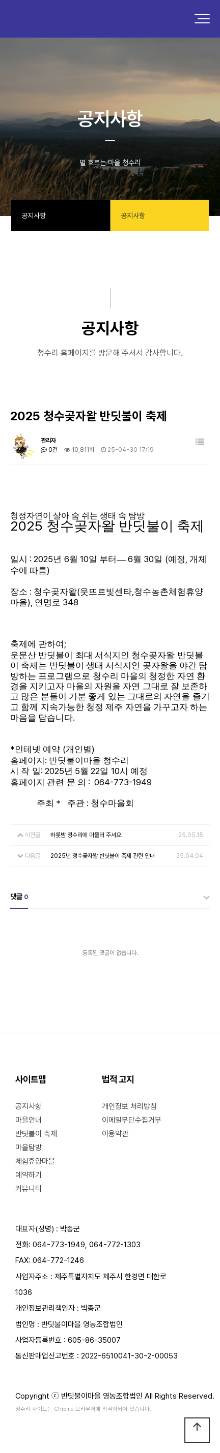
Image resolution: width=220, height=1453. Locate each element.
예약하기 (28, 1175)
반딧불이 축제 (36, 1133)
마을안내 (28, 1120)
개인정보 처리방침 (129, 1106)
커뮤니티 (28, 1188)
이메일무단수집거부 (131, 1120)
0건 (49, 449)
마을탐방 (28, 1147)
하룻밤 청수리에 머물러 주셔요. (86, 835)
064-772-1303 (115, 1244)
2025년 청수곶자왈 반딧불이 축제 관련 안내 (102, 855)
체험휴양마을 (35, 1161)
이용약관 (115, 1133)
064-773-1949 (59, 1244)
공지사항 (28, 1106)
